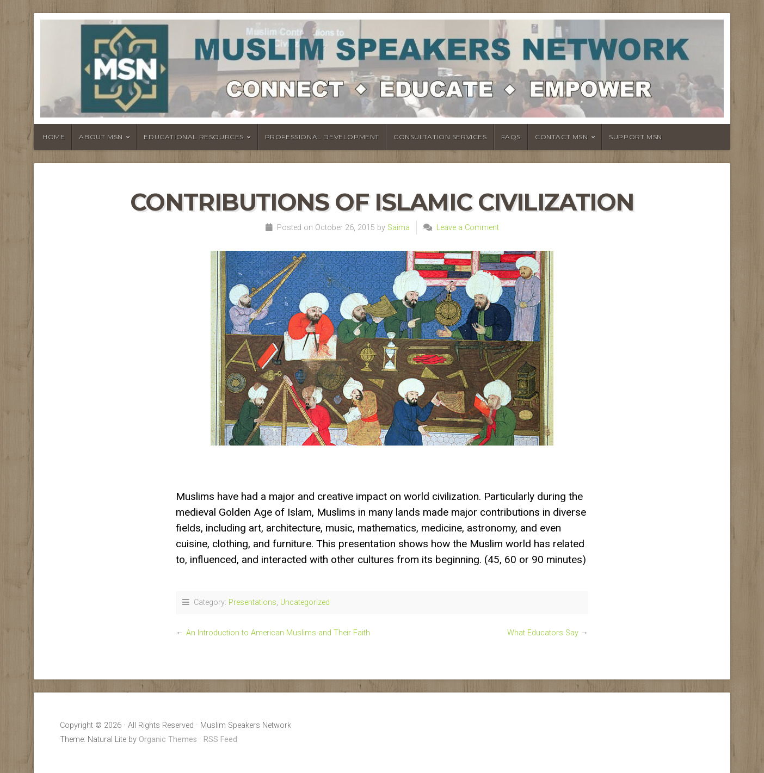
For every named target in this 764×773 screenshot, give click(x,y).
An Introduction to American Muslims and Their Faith (278, 633)
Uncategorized (305, 602)
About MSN (100, 137)
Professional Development (322, 137)
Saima (398, 227)
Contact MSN (561, 137)
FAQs (511, 137)
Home (53, 137)
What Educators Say (542, 633)
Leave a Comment (467, 227)
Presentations (252, 602)
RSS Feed (220, 739)
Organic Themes (168, 739)
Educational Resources (194, 137)
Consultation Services (440, 137)
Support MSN (635, 137)
